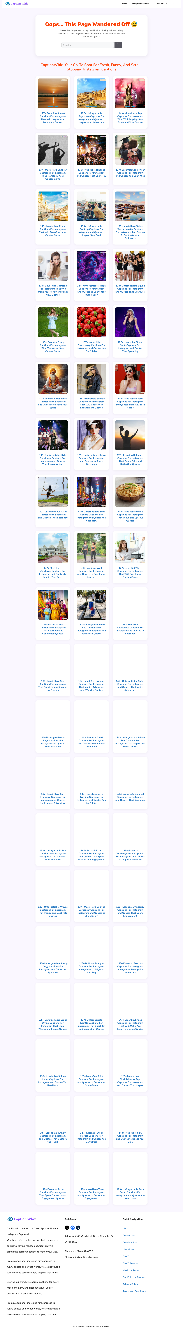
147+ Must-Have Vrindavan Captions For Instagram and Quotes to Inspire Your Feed (53, 572)
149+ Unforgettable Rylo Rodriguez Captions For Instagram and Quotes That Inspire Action (52, 460)
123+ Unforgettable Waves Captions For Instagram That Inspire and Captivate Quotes (53, 911)
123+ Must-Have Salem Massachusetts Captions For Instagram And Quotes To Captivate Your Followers (130, 232)
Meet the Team (131, 1270)
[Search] (118, 45)
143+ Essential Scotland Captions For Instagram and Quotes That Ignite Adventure (130, 968)
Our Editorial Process (134, 1277)
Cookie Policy (130, 1242)
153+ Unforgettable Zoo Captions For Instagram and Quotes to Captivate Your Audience (52, 855)
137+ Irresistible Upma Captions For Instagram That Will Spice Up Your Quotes (130, 516)
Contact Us (129, 1235)
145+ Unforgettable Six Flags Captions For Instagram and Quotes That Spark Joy (53, 742)
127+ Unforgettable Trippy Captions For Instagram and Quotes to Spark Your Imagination (91, 290)
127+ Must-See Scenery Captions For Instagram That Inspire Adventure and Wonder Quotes (91, 686)
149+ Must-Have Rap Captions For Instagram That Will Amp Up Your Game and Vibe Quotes (130, 118)
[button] (173, 3)
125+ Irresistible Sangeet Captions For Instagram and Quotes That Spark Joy (130, 797)
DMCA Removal (131, 1263)
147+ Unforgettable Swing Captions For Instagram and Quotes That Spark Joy (53, 514)
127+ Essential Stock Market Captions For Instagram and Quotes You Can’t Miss (91, 1137)
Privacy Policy (130, 1284)
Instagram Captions (143, 3)
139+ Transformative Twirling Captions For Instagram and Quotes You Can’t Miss (91, 798)
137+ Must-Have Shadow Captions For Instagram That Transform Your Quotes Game (53, 174)
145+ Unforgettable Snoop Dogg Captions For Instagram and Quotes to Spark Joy (52, 968)
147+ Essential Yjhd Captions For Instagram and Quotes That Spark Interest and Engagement (91, 855)
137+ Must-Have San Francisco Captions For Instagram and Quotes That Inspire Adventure (52, 798)
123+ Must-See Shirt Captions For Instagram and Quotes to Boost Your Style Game (91, 1081)
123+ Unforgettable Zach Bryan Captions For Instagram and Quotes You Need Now (130, 1194)
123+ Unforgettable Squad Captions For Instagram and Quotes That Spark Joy (130, 288)
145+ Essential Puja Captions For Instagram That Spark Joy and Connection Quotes (53, 629)
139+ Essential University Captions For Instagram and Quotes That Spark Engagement (130, 911)
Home (124, 3)
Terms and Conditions (134, 1291)
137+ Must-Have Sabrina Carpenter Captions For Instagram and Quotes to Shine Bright (91, 911)
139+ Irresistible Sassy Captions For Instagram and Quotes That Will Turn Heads (130, 403)
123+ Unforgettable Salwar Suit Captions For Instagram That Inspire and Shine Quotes (130, 742)
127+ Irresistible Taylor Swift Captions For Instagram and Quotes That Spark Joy (130, 347)
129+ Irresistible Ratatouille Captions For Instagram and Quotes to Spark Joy (130, 629)
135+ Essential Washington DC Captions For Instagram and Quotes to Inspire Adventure (130, 855)
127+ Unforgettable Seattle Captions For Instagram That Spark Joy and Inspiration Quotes (91, 1024)
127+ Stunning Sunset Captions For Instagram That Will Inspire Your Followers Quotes (53, 118)
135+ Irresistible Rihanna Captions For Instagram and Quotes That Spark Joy (91, 172)
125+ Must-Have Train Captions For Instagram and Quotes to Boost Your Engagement (91, 1194)
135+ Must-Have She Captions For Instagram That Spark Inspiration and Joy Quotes (52, 686)
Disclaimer (128, 1249)
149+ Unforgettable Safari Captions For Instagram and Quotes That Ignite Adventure (130, 686)
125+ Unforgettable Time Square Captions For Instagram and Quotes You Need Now (91, 516)
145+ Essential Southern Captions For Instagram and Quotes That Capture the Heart (53, 1137)
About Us (163, 3)
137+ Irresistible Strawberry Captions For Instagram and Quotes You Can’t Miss (91, 347)
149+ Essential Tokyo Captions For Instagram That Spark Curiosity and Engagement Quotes (52, 1194)
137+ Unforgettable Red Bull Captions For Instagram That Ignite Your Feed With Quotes (91, 629)
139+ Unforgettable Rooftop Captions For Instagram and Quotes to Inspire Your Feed (91, 231)
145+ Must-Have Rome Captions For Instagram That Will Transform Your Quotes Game (53, 231)
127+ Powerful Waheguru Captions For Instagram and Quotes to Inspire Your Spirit (52, 403)
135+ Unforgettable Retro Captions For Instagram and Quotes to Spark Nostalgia (91, 460)
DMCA (126, 1256)
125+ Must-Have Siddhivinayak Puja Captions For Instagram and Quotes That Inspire (130, 1081)
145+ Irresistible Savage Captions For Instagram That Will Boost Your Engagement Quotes (91, 403)
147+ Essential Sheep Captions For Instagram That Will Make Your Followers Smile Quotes (130, 1024)
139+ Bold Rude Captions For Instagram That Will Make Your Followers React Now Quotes (53, 290)
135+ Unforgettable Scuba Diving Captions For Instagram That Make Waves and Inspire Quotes (52, 1024)
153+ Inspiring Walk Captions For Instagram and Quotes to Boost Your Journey (91, 572)
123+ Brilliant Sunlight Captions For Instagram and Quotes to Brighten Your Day (91, 968)
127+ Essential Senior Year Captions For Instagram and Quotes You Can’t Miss (130, 172)
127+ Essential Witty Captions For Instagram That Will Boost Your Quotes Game (130, 572)
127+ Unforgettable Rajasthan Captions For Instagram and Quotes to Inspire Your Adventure (91, 118)
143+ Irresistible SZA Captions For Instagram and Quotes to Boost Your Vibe (130, 1137)
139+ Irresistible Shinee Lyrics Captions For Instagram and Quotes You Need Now (52, 1081)
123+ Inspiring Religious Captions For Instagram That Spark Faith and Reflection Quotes (130, 460)
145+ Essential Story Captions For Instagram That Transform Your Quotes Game (53, 347)
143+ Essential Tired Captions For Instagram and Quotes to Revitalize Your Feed (91, 742)
